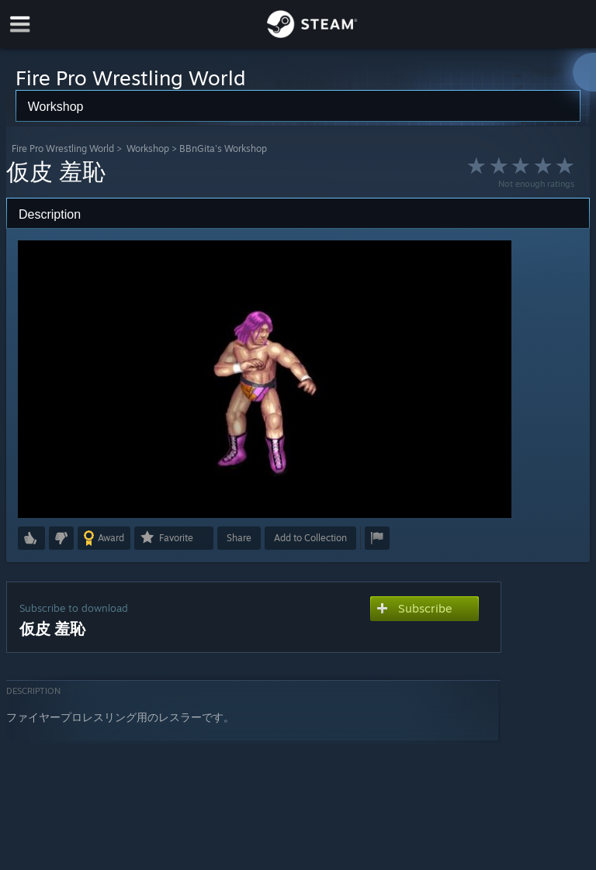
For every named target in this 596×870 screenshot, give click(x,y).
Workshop (147, 148)
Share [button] (239, 538)
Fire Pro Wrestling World (63, 148)
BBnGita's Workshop (223, 148)
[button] (31, 538)
